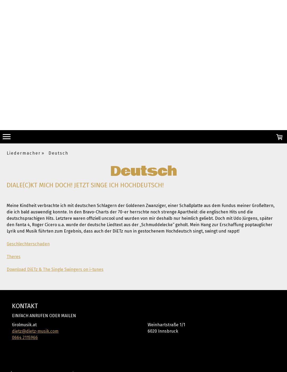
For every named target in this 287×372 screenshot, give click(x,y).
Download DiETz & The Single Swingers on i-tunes (55, 269)
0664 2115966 (25, 337)
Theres (13, 256)
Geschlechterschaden (28, 243)
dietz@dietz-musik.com (35, 331)
